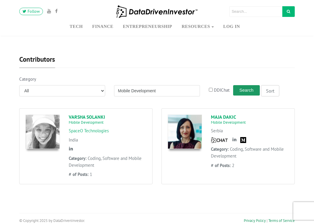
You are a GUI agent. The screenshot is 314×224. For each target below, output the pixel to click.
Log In (231, 26)
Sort (270, 91)
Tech (76, 26)
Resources (196, 26)
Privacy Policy (255, 220)
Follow (31, 11)
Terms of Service (281, 220)
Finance (102, 26)
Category (27, 79)
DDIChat (220, 90)
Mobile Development (86, 122)
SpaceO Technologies (89, 131)
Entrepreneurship (147, 26)
